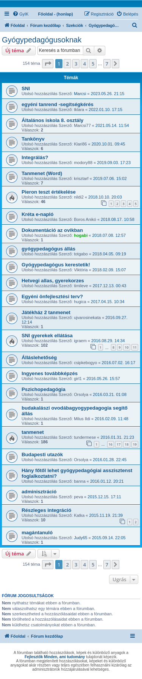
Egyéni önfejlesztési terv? (52, 296)
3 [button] (76, 63)
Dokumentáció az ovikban (52, 230)
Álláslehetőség (39, 357)
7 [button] (107, 63)
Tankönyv (33, 139)
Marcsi (80, 93)
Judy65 (80, 537)
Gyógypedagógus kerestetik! (56, 265)
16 (110, 444)
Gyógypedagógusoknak (41, 40)
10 (126, 347)
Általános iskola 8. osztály (52, 120)
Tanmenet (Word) (42, 173)
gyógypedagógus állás (48, 249)
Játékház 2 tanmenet (46, 312)
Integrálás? (35, 157)
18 (126, 444)
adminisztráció (39, 491)
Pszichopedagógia (44, 389)
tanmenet (33, 432)
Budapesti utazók (42, 454)
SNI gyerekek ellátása (47, 335)
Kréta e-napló (37, 214)
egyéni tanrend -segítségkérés (58, 104)
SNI (26, 88)
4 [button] (84, 63)
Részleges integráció (46, 510)
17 (118, 444)
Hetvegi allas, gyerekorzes (53, 280)
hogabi (80, 235)
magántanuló (37, 532)
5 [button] (93, 63)
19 (135, 444)
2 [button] (67, 63)
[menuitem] (20, 14)
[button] (47, 63)
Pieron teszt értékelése (49, 192)
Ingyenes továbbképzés (50, 373)
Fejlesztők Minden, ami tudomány (55, 657)
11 (135, 347)
